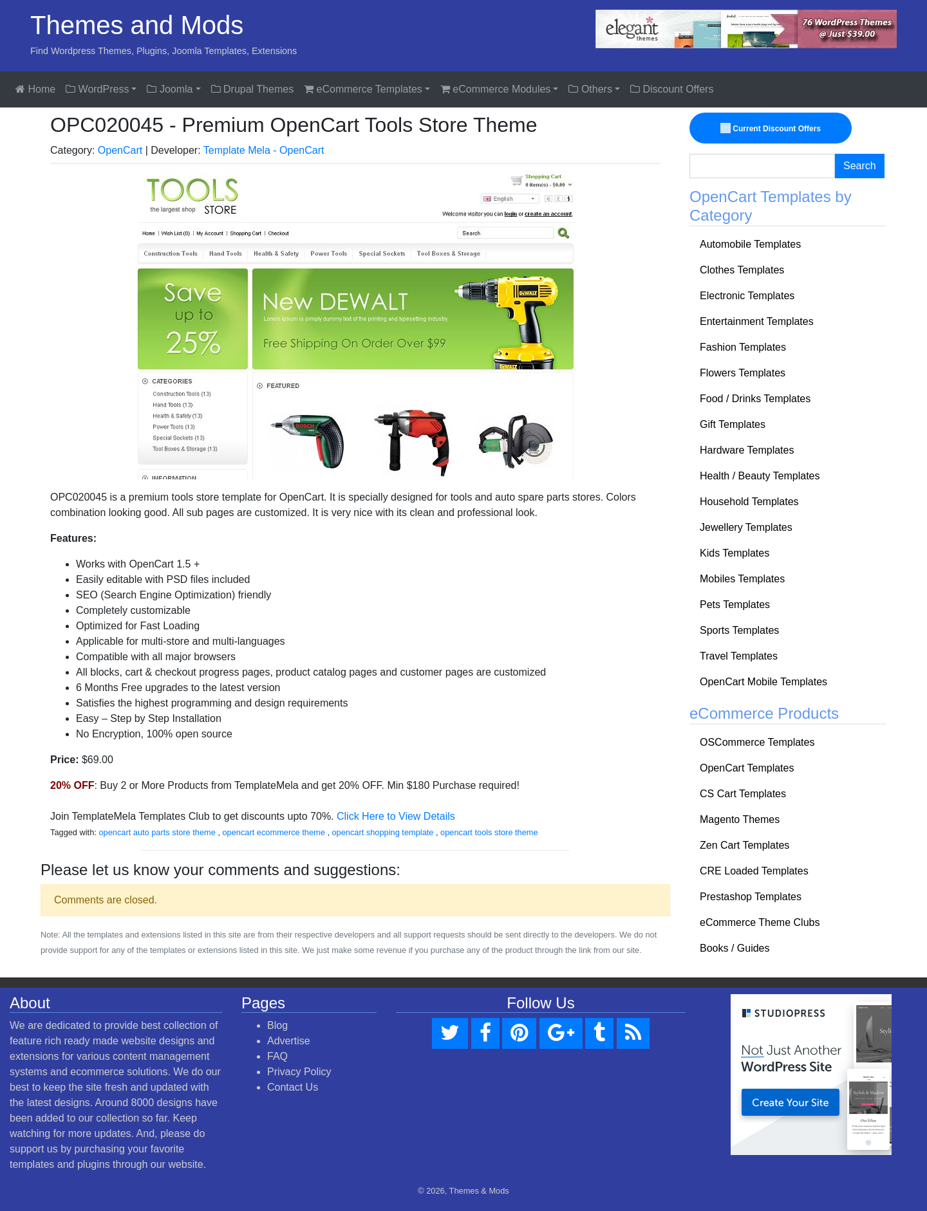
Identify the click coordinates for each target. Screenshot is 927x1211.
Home (35, 89)
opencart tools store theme (489, 832)
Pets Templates (735, 604)
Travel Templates (739, 656)
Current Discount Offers (771, 128)
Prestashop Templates (750, 896)
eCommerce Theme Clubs (759, 922)
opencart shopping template (383, 832)
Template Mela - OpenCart (263, 150)
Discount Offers (671, 89)
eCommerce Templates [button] (363, 89)
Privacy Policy (299, 1071)
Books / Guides (735, 948)
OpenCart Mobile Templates (763, 681)
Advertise (288, 1040)
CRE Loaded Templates (754, 870)
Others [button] (590, 89)
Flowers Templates (742, 372)
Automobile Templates (750, 244)
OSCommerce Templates (757, 742)
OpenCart (120, 150)
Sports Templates (739, 630)
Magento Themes (740, 819)
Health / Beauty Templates (759, 475)
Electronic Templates (747, 295)
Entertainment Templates (757, 321)
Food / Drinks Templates (755, 398)
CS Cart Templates (743, 793)
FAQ (277, 1056)
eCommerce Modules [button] (495, 89)
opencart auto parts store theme (156, 832)
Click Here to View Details (396, 816)
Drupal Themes (252, 89)
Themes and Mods (136, 25)
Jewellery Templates (746, 527)
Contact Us (292, 1087)
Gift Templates (732, 424)
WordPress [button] (97, 89)
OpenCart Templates (747, 768)
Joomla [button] (169, 89)
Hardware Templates (747, 450)
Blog (277, 1025)
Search (859, 165)
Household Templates (749, 501)
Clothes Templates (742, 269)
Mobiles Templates (742, 578)
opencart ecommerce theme (274, 832)
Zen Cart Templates (744, 845)
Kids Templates (734, 553)
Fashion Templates (743, 347)
